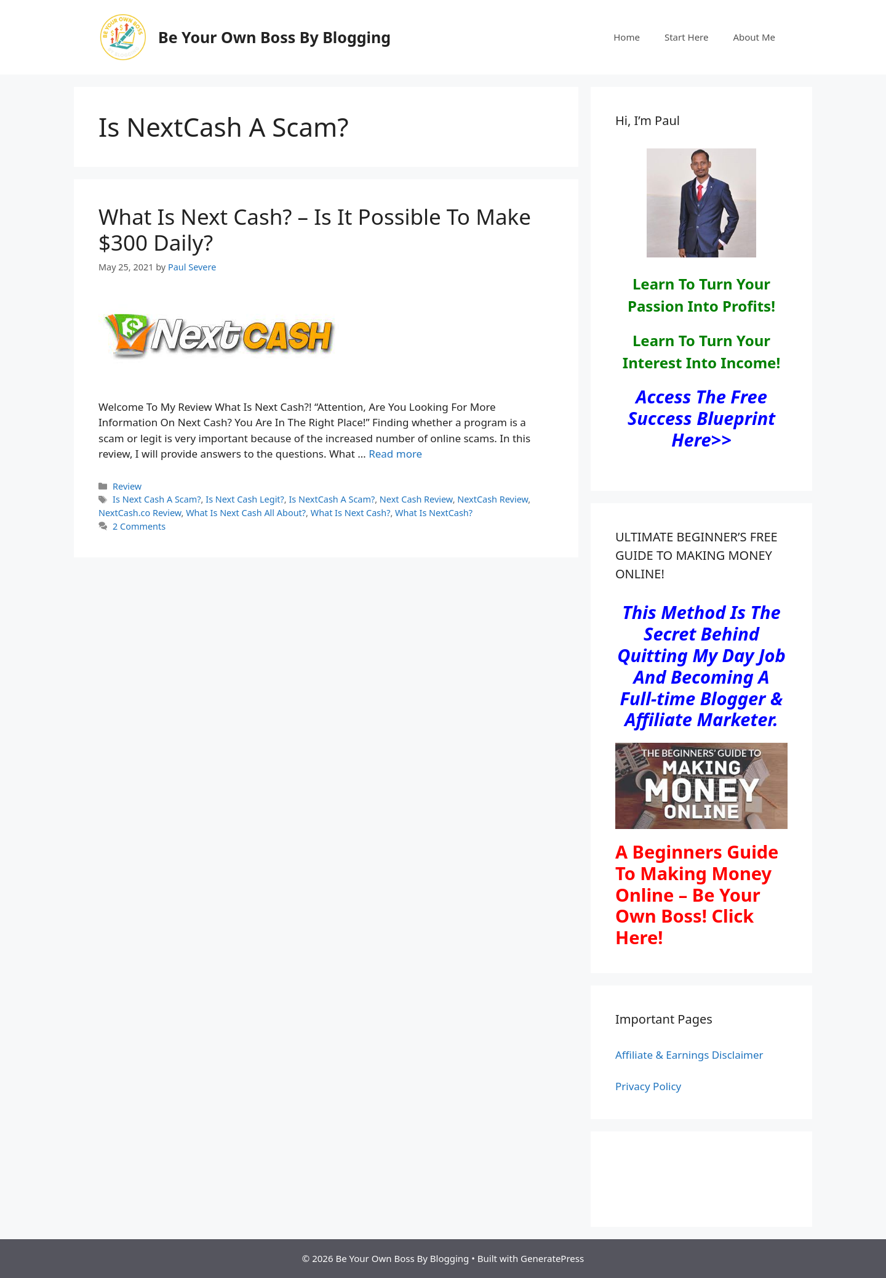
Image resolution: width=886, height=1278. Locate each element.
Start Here (686, 37)
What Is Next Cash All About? (246, 513)
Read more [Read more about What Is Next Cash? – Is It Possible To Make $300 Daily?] (395, 454)
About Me (754, 37)
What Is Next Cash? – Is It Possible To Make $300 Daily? (314, 229)
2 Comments (139, 526)
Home (626, 37)
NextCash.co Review (140, 513)
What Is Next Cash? (351, 513)
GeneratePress (552, 1258)
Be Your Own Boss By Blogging (274, 36)
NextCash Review (492, 499)
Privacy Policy (648, 1086)
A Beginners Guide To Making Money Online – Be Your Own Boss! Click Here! (696, 894)
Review (127, 486)
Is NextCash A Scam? (332, 499)
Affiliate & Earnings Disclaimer (689, 1055)
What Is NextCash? (434, 513)
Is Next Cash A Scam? (157, 499)
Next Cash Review (416, 499)
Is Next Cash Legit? (245, 499)
